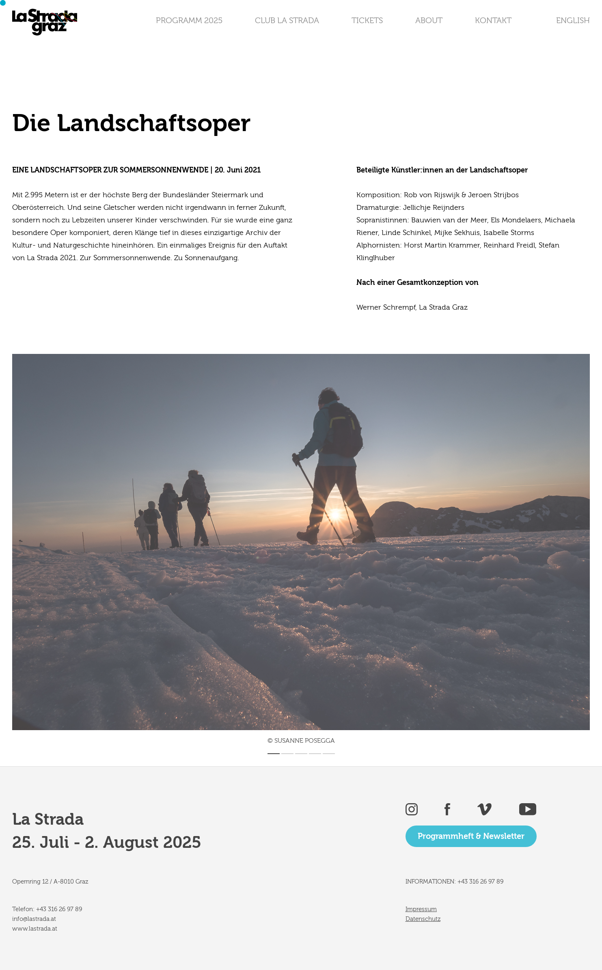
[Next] (445, 542)
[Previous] (156, 542)
